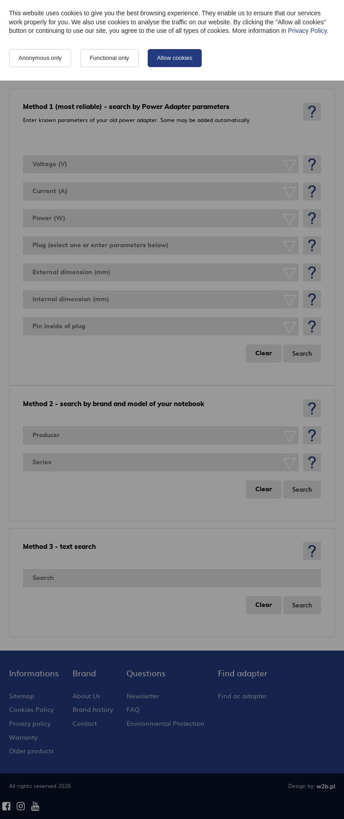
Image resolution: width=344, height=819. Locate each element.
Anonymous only (40, 57)
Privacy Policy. (308, 30)
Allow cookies (175, 57)
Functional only (109, 57)
